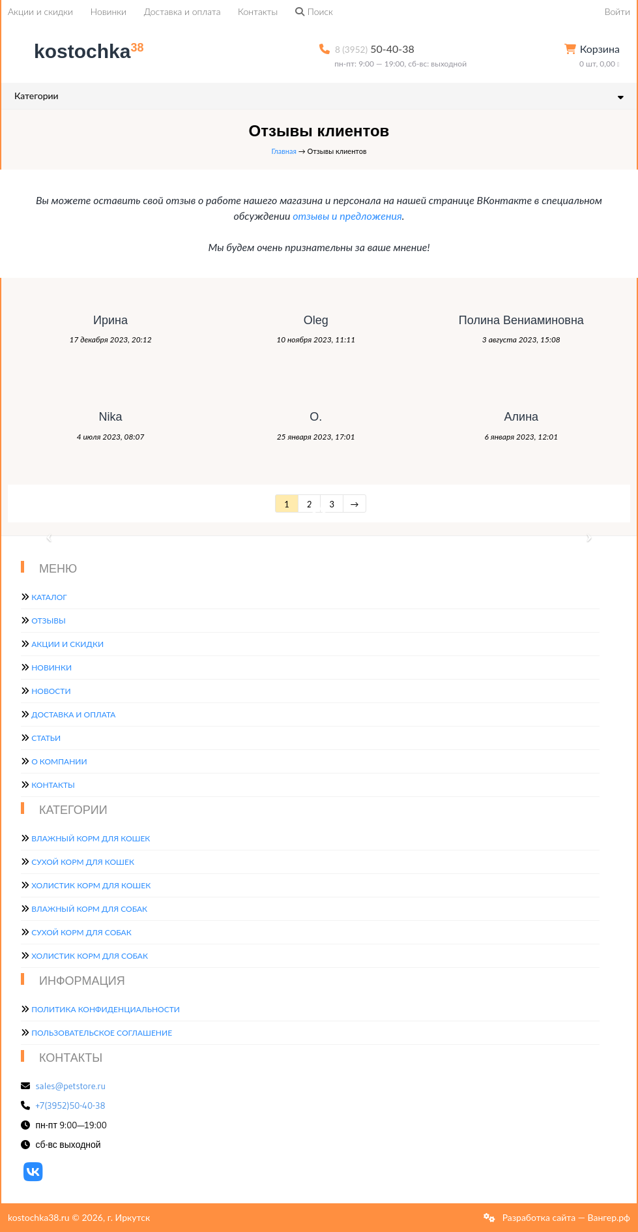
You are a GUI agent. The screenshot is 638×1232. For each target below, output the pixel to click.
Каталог (49, 597)
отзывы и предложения (347, 215)
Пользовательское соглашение (101, 1033)
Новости (50, 691)
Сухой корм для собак (81, 932)
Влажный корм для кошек (90, 838)
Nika (111, 416)
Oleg (316, 320)
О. (316, 416)
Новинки (108, 11)
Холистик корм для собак (89, 956)
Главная (284, 151)
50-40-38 (374, 48)
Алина (521, 416)
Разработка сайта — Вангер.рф (565, 1217)
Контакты (258, 11)
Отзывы (48, 620)
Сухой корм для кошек (82, 862)
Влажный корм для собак (89, 909)
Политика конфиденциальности (105, 1009)
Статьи (46, 738)
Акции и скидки (40, 11)
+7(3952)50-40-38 (71, 1105)
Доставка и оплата (182, 11)
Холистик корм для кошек (91, 885)
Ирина (110, 320)
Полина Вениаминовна (521, 320)
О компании (59, 761)
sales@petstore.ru (71, 1086)
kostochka (78, 51)
